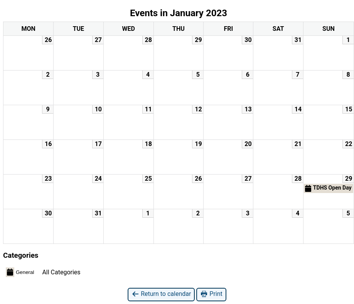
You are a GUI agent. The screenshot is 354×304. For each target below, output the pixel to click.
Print (211, 294)
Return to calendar (161, 294)
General (20, 272)
